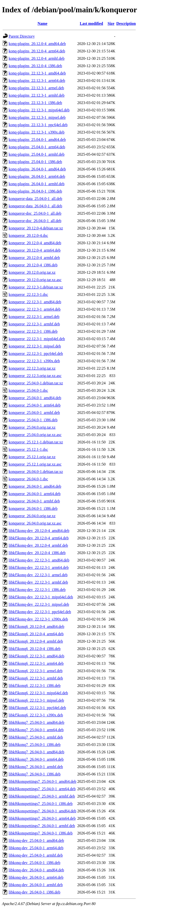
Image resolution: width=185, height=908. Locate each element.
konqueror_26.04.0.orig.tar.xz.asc (35, 523)
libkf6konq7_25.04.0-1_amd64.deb (36, 722)
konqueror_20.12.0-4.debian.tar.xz (36, 228)
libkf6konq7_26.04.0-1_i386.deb (35, 774)
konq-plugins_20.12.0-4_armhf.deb (36, 58)
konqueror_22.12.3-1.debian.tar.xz (36, 287)
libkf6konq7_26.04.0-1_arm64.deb (36, 759)
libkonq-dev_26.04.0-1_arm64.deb (36, 877)
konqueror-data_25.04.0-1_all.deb (35, 199)
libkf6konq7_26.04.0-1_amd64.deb (36, 752)
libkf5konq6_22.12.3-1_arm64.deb (36, 663)
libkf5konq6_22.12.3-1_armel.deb (35, 671)
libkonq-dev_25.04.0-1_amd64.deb (36, 840)
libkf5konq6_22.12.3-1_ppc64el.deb (37, 708)
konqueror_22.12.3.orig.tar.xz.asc (35, 376)
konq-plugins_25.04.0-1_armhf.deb (36, 154)
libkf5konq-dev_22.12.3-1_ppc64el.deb (40, 612)
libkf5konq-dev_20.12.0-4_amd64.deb (39, 531)
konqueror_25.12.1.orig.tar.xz (32, 457)
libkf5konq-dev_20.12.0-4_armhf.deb (38, 545)
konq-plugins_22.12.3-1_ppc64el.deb (38, 125)
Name (42, 23)
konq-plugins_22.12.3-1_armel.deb (36, 88)
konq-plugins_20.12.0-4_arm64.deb (37, 51)
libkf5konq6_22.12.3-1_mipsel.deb (36, 700)
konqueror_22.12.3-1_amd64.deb (35, 302)
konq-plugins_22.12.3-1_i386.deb (35, 103)
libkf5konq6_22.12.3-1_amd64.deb (36, 656)
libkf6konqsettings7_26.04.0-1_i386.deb (41, 833)
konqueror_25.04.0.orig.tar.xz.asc (35, 435)
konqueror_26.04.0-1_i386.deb (33, 508)
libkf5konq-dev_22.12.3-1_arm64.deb (39, 567)
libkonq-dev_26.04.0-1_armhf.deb (36, 885)
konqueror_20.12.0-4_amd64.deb (35, 243)
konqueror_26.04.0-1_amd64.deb (35, 486)
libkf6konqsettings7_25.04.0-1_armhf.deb (42, 796)
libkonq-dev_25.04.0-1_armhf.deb (36, 855)
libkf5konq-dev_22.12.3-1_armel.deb (38, 575)
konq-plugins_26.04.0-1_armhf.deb (36, 184)
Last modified (91, 23)
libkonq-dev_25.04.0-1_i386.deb (34, 863)
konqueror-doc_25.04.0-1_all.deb (35, 213)
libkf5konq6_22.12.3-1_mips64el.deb (38, 693)
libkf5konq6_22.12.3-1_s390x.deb (36, 715)
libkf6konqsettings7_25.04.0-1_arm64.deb (42, 789)
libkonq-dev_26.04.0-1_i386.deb (34, 892)
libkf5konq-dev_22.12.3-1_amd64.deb (39, 560)
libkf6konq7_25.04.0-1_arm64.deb (36, 730)
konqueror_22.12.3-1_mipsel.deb (35, 346)
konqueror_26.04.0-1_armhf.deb (34, 501)
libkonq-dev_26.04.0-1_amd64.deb (36, 870)
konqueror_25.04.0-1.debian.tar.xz (36, 383)
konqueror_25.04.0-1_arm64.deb (35, 405)
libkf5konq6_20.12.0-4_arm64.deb (36, 634)
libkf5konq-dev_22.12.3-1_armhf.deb (38, 582)
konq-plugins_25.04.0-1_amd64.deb (37, 139)
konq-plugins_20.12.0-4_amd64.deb (37, 44)
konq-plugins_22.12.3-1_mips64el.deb (39, 110)
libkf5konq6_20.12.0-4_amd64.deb (36, 626)
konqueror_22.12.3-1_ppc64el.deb (36, 353)
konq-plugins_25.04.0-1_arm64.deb (37, 147)
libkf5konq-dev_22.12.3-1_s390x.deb (38, 619)
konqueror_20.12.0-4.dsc (28, 235)
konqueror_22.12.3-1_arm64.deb (35, 309)
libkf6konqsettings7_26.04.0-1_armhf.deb (42, 826)
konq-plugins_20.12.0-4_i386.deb (35, 66)
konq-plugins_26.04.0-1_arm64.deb (37, 176)
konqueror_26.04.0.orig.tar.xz (32, 516)
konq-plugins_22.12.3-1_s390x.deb (36, 132)
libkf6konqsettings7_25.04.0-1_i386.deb (41, 804)
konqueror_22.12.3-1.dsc (28, 294)
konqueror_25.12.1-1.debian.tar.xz (36, 442)
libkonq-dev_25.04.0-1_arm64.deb (36, 848)
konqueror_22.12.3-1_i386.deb (33, 331)
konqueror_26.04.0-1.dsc (28, 479)
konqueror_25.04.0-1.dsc (28, 390)
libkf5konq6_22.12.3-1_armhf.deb (36, 678)
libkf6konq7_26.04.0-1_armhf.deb (36, 767)
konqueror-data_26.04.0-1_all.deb (35, 206)
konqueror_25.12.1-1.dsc (28, 449)
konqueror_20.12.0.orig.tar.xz (32, 272)
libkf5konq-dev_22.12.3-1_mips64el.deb (41, 597)
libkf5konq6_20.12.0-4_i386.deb (35, 649)
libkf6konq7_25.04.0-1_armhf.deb (36, 737)
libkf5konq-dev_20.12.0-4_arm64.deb (39, 538)
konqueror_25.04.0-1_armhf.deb (34, 412)
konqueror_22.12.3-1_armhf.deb (34, 324)
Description (126, 23)
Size (111, 23)
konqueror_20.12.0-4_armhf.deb (34, 258)
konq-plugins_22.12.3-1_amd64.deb (37, 73)
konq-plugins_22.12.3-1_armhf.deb (36, 95)
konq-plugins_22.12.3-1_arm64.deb (37, 80)
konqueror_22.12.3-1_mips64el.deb (37, 339)
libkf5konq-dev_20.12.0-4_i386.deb (37, 553)
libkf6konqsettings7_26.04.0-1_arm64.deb (42, 818)
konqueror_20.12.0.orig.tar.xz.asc (35, 280)
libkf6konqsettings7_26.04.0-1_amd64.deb (42, 811)
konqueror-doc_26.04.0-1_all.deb (35, 221)
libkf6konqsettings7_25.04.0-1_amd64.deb (42, 781)
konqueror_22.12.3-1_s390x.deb (34, 361)
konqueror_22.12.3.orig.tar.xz (32, 368)
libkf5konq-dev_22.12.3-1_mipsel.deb (39, 604)
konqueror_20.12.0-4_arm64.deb (35, 250)
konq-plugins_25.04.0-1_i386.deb (35, 162)
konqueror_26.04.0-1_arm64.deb (35, 494)
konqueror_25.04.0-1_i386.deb (33, 420)
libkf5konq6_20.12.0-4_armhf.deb (36, 641)
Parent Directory (22, 36)
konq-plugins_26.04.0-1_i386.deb (35, 191)
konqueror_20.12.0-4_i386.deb (33, 265)
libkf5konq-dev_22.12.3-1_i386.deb (37, 590)
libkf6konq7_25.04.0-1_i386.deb (35, 744)
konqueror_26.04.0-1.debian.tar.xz (36, 471)
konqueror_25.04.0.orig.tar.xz (32, 427)
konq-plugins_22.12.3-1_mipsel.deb (37, 117)
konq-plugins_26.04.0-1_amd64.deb (37, 169)
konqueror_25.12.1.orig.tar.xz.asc (35, 464)
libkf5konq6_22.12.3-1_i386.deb (35, 685)
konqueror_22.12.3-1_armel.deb (34, 317)
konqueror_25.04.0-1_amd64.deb (35, 398)
